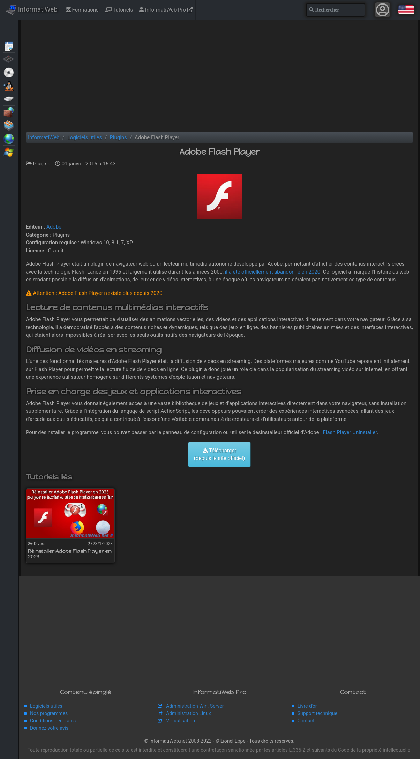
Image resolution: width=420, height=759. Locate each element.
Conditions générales (53, 720)
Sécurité (9, 111)
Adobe (53, 227)
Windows (9, 151)
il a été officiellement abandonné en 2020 (272, 272)
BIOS (9, 58)
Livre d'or (307, 706)
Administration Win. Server (195, 706)
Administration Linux (188, 713)
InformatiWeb (32, 10)
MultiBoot (9, 85)
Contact (306, 720)
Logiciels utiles (46, 706)
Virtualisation (9, 125)
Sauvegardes (9, 98)
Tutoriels (119, 10)
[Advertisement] (219, 76)
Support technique (317, 713)
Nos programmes (49, 713)
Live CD (9, 71)
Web (9, 138)
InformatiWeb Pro (166, 10)
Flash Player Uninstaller (350, 432)
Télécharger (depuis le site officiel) (219, 454)
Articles (9, 45)
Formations (82, 10)
